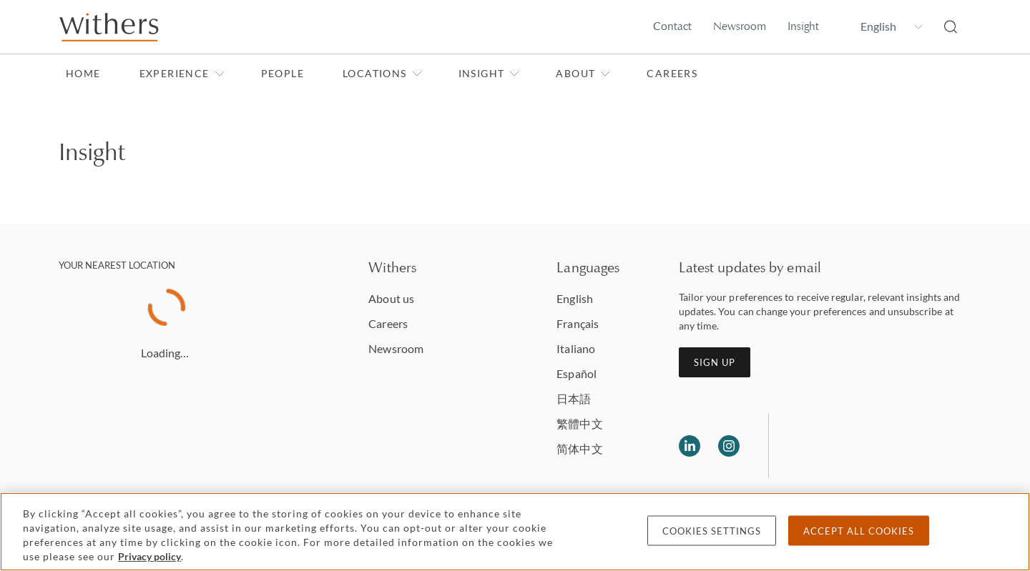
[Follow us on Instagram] (729, 446)
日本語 (573, 398)
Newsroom (739, 26)
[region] (515, 531)
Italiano (575, 348)
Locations (382, 73)
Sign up (714, 362)
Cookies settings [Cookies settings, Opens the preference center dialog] (711, 531)
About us (391, 298)
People (282, 73)
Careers (672, 73)
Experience (182, 73)
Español (576, 373)
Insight (803, 26)
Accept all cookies (858, 531)
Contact (672, 26)
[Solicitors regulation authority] (853, 446)
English (574, 298)
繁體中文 (579, 423)
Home (83, 73)
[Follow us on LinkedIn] (689, 446)
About (583, 73)
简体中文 (579, 448)
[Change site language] (881, 26)
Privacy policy (149, 556)
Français (577, 323)
